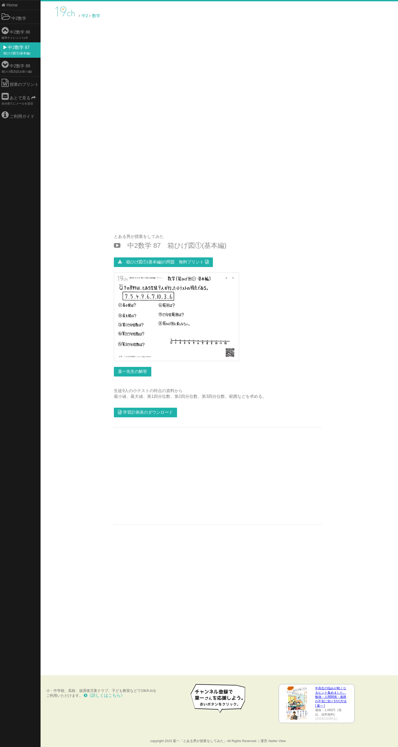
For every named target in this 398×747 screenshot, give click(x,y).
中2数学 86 (17, 33)
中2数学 (15, 17)
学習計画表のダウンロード (146, 412)
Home (11, 5)
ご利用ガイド (19, 115)
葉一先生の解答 (133, 371)
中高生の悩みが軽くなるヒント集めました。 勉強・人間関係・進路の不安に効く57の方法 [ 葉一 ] (331, 696)
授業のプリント (21, 83)
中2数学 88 (18, 66)
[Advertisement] (353, 15)
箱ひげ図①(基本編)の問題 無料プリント (164, 261)
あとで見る (20, 98)
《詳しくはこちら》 (105, 695)
